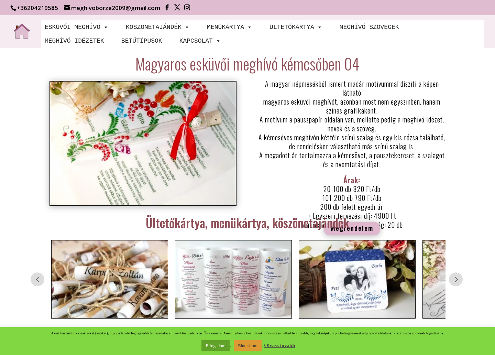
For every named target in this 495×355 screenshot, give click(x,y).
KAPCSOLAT (200, 41)
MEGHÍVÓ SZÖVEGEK (369, 27)
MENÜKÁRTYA (229, 27)
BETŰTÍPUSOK (141, 41)
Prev (37, 279)
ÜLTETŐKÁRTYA (296, 27)
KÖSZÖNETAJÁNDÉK (158, 27)
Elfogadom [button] (216, 345)
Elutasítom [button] (247, 345)
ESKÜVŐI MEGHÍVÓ (77, 27)
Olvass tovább (279, 345)
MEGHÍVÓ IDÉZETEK (74, 41)
